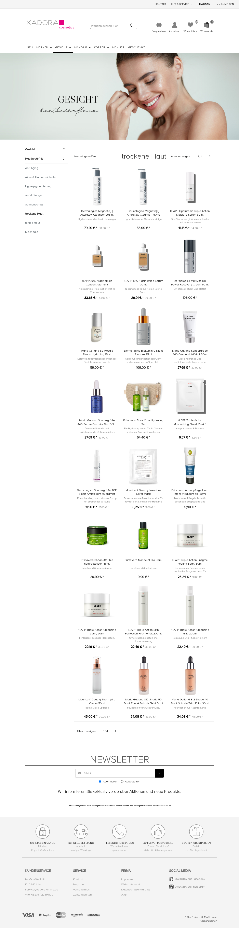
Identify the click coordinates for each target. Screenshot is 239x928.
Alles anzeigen (180, 156)
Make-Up (81, 47)
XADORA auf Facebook (190, 879)
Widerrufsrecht (130, 884)
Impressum (128, 879)
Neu (30, 47)
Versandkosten (208, 921)
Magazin (204, 4)
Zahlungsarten (82, 895)
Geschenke (136, 47)
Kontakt (161, 4)
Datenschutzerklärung (135, 889)
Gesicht (62, 47)
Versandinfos (81, 889)
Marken (42, 47)
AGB (124, 895)
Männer (118, 47)
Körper (100, 47)
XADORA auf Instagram (190, 887)
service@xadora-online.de (41, 889)
